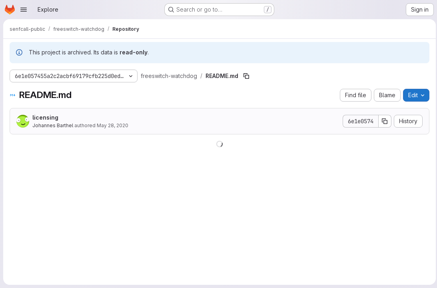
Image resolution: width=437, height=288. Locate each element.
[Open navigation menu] (23, 9)
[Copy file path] (246, 76)
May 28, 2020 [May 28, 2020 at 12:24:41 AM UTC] (112, 125)
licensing (45, 117)
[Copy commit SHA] (383, 121)
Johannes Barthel (52, 125)
